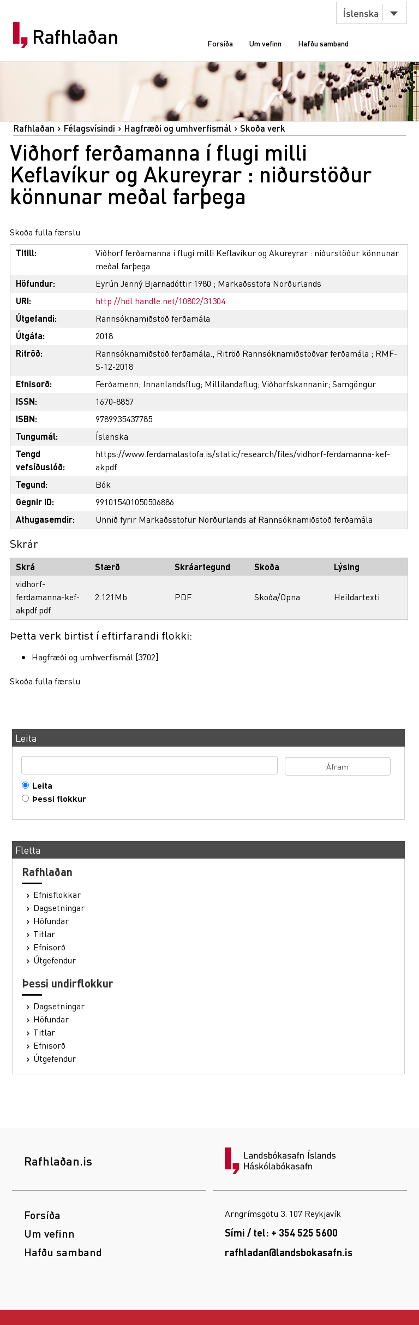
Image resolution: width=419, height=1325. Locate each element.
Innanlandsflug (171, 383)
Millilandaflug (231, 383)
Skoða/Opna (277, 596)
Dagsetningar (59, 907)
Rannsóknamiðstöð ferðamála (152, 318)
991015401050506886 (134, 501)
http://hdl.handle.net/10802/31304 (160, 300)
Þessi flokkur (56, 798)
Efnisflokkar (57, 894)
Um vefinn (265, 43)
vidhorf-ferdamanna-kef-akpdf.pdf (48, 597)
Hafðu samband (323, 43)
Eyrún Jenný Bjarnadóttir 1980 (153, 283)
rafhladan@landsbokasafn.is (288, 1252)
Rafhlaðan (75, 36)
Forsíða (220, 43)
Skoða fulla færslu (45, 232)
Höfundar (51, 920)
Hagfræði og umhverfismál (177, 128)
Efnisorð (49, 947)
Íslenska (361, 13)
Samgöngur (354, 383)
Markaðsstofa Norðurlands (269, 283)
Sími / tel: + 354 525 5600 (281, 1232)
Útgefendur (54, 960)
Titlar (44, 933)
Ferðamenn (117, 383)
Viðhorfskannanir (295, 383)
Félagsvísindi (89, 128)
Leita (39, 785)
